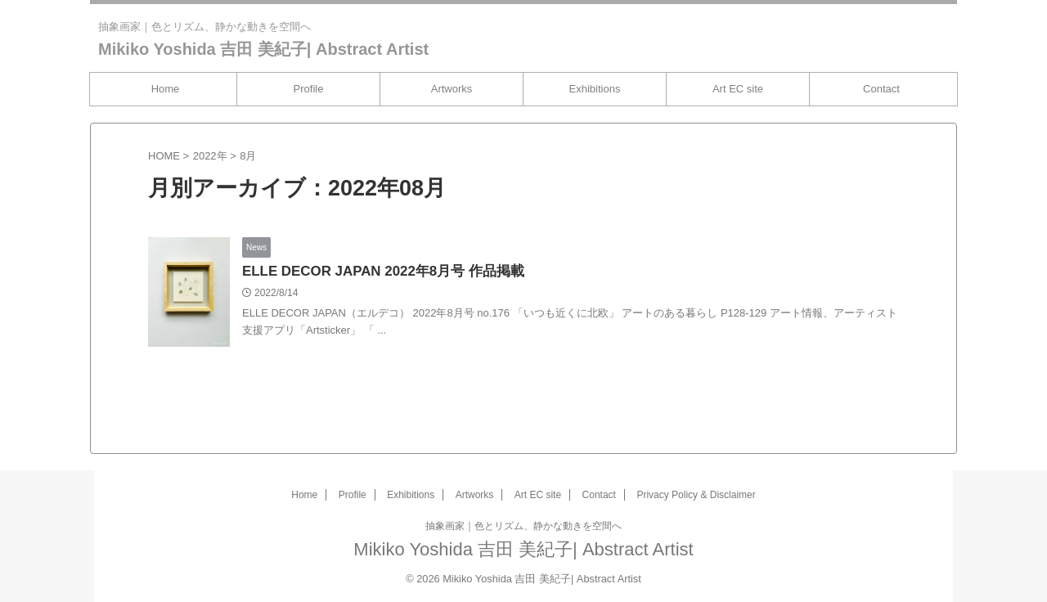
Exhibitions (595, 89)
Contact (881, 89)
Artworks (452, 89)
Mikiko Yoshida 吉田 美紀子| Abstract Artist (263, 49)
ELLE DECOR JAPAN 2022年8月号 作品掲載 (375, 272)
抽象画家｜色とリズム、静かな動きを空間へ (523, 526)
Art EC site (737, 89)
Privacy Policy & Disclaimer (695, 495)
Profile (309, 89)
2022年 (210, 156)
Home (165, 89)
